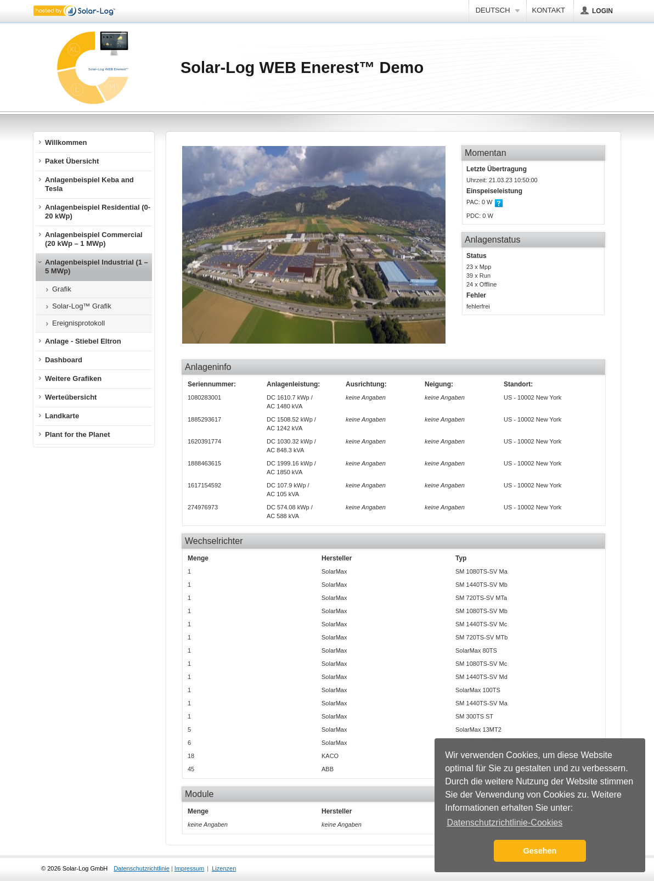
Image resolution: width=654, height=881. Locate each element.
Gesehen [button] (540, 850)
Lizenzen (224, 868)
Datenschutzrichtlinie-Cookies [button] (504, 822)
